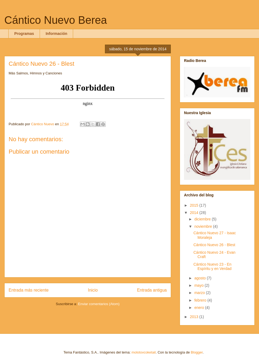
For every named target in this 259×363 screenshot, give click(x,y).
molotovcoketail (143, 352)
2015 (194, 205)
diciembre (203, 219)
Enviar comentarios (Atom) (99, 304)
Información (56, 33)
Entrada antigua (152, 290)
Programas (24, 33)
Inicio (93, 290)
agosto (200, 278)
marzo (200, 293)
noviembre (203, 226)
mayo (199, 285)
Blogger (197, 352)
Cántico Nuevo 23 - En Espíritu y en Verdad (212, 266)
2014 (194, 212)
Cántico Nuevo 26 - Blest (214, 245)
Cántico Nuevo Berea (55, 20)
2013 (194, 317)
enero (199, 307)
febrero (200, 300)
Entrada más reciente (29, 290)
